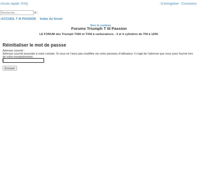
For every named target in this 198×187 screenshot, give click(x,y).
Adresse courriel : (14, 50)
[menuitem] (24, 3)
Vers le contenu (100, 25)
